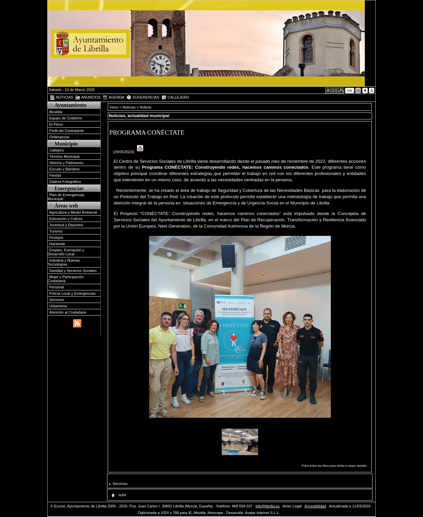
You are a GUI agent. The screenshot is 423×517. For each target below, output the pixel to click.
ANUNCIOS (88, 97)
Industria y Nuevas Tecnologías (64, 262)
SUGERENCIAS (143, 97)
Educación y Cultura (65, 219)
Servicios (56, 300)
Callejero (56, 150)
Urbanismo (58, 306)
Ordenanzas (59, 137)
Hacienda (57, 244)
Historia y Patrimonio (66, 163)
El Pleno (56, 124)
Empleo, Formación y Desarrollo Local (66, 252)
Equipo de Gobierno (65, 118)
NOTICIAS (61, 97)
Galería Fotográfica (65, 182)
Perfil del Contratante (66, 131)
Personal (56, 287)
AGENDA (113, 97)
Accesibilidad (315, 506)
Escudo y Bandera (64, 169)
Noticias (129, 107)
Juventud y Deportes (66, 225)
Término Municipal (64, 156)
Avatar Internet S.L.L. (265, 513)
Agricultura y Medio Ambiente (73, 212)
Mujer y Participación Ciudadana (66, 279)
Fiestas (55, 175)
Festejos (56, 237)
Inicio (114, 107)
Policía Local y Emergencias (72, 293)
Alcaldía (55, 112)
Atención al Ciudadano (68, 312)
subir (118, 495)
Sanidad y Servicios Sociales (73, 271)
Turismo (55, 231)
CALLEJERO (175, 97)
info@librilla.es (267, 506)
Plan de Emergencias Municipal (66, 197)
